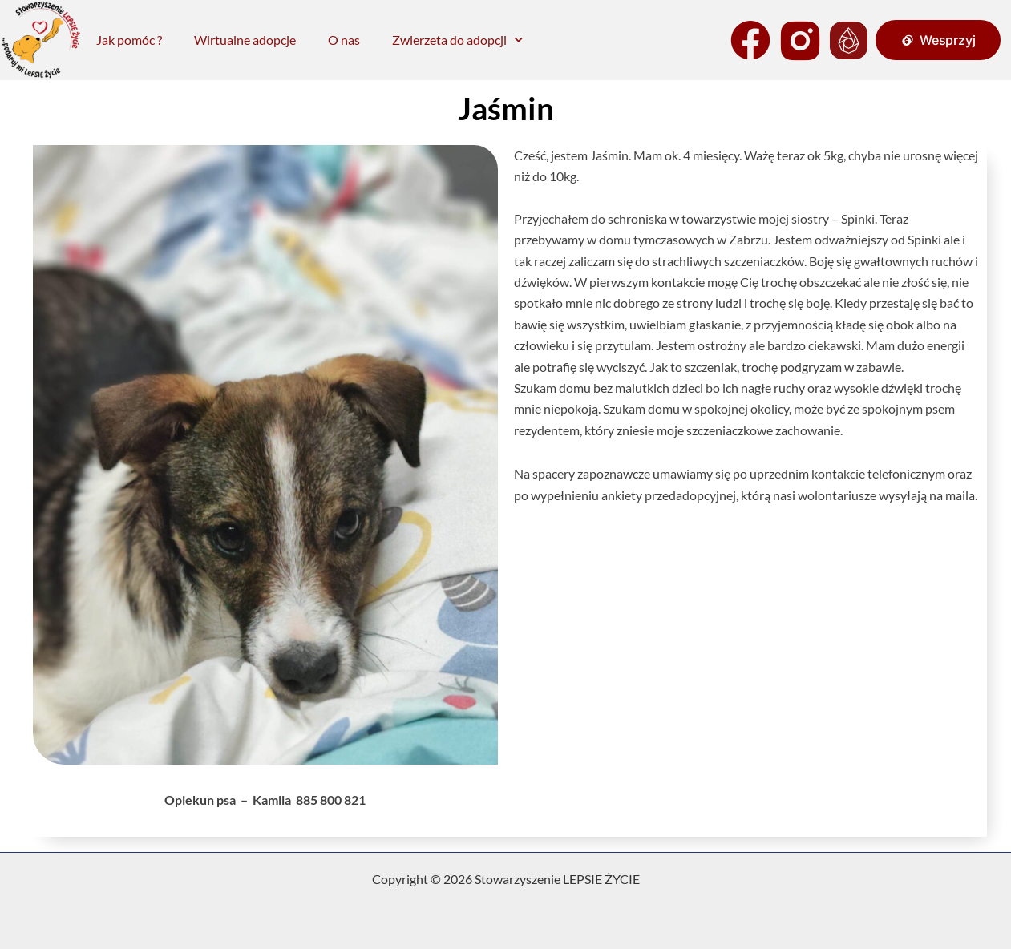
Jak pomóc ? (129, 39)
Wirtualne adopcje (245, 39)
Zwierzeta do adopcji (457, 39)
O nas (344, 39)
